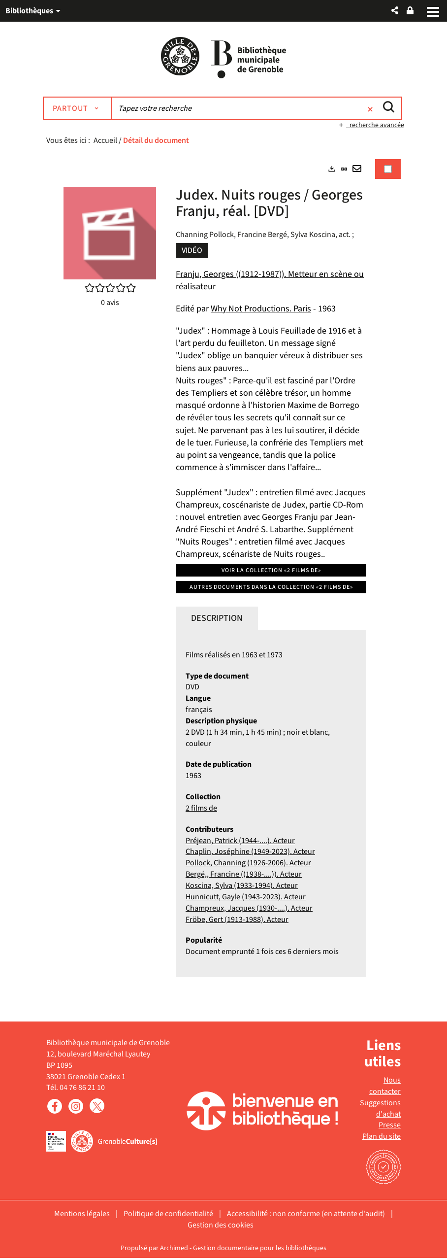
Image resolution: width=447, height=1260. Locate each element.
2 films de (201, 809)
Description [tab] (217, 619)
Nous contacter (385, 1088)
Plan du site (381, 1138)
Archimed (174, 1250)
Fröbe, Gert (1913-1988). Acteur (237, 921)
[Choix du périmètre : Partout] (84, 110)
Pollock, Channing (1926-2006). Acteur (248, 864)
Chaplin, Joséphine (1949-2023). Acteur (250, 853)
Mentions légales (82, 1215)
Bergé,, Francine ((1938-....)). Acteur (244, 876)
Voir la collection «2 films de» (271, 572)
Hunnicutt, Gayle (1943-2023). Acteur (246, 898)
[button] (394, 10)
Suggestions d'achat (380, 1110)
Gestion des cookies (221, 1227)
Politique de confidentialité (168, 1215)
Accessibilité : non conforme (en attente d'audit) (306, 1215)
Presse (390, 1127)
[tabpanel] (223, 578)
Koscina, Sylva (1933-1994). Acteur (242, 887)
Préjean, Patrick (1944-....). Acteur (240, 842)
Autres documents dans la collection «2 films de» (271, 588)
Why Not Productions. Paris (261, 310)
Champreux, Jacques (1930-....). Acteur (249, 909)
